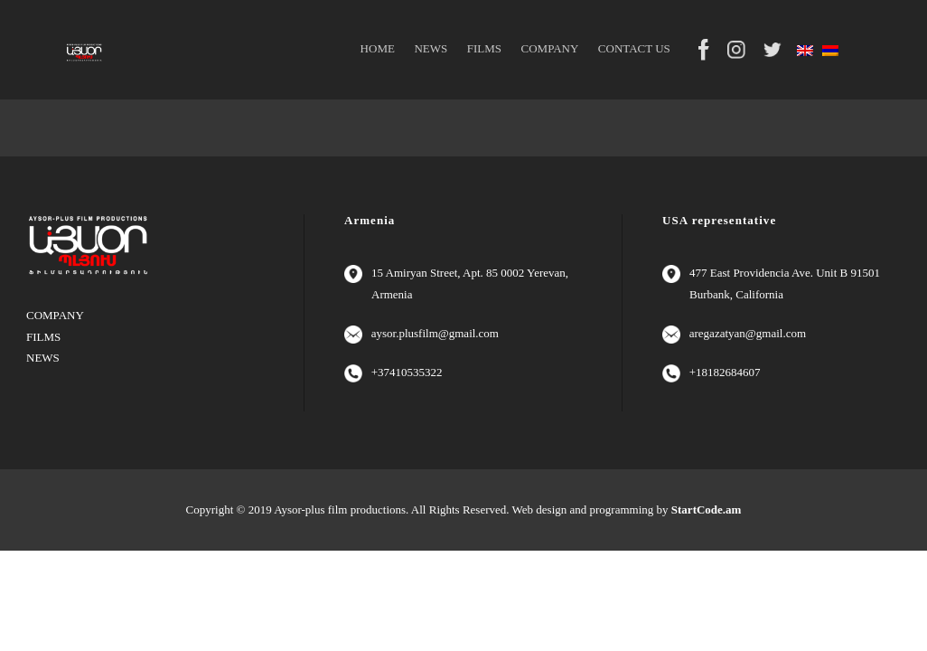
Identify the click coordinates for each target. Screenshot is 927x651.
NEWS (430, 48)
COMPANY (550, 48)
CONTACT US (634, 48)
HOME (377, 48)
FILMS (484, 48)
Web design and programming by (627, 509)
